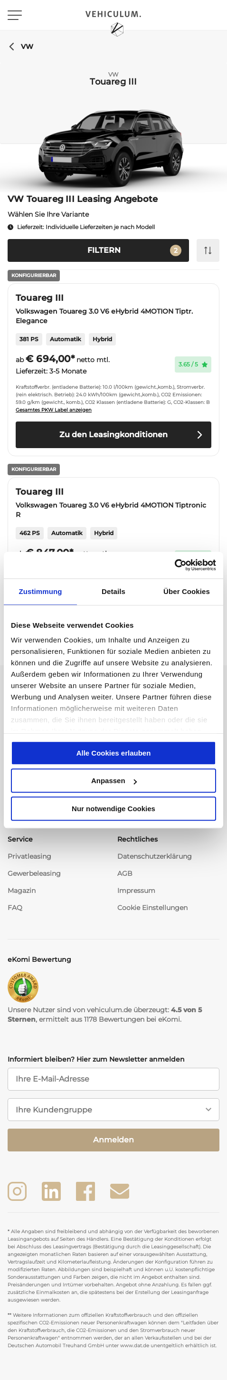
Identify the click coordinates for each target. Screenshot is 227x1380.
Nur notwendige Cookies (113, 809)
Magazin (22, 890)
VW (20, 46)
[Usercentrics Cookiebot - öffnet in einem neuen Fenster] (174, 565)
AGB (124, 873)
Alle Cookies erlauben (113, 753)
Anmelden (113, 1139)
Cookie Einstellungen (152, 907)
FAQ (15, 907)
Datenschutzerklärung (154, 856)
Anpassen (114, 780)
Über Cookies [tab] (186, 591)
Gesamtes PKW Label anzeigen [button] (54, 410)
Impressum (136, 890)
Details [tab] (113, 591)
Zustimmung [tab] (40, 591)
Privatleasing (29, 856)
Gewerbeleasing (34, 873)
